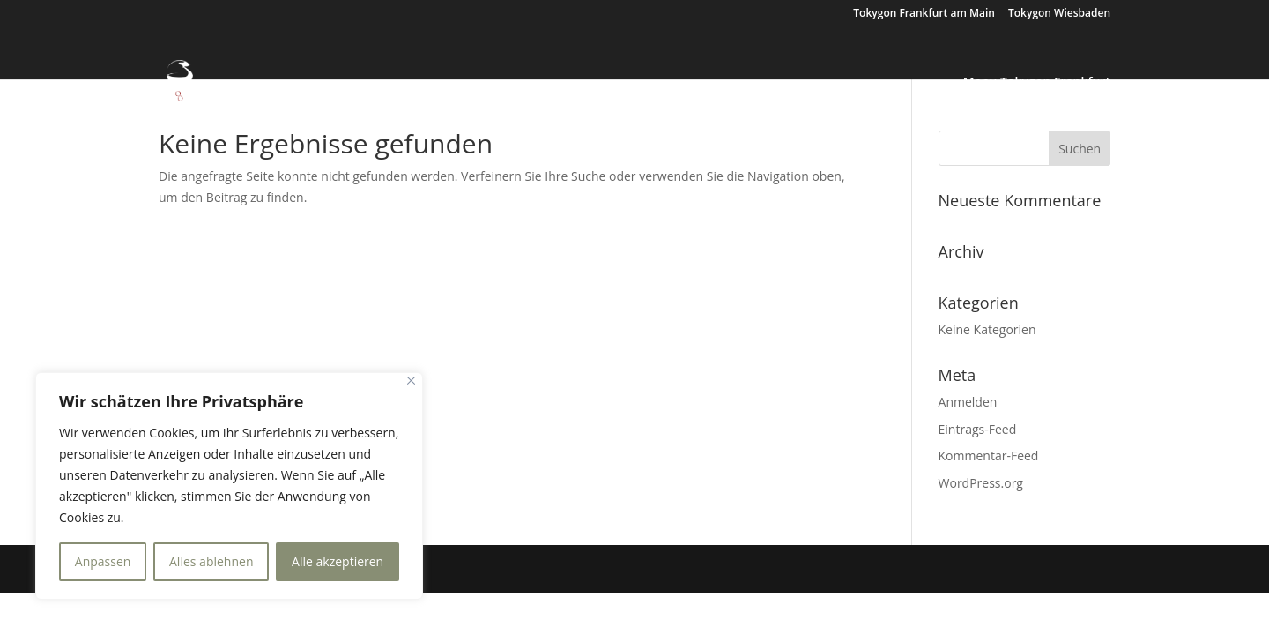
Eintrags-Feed (978, 429)
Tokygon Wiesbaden (1059, 14)
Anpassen (103, 561)
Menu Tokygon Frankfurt (1036, 83)
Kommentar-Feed (989, 455)
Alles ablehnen (211, 561)
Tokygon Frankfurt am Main (924, 14)
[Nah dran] (411, 381)
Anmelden (968, 401)
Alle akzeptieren (337, 561)
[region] (229, 486)
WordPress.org (981, 482)
